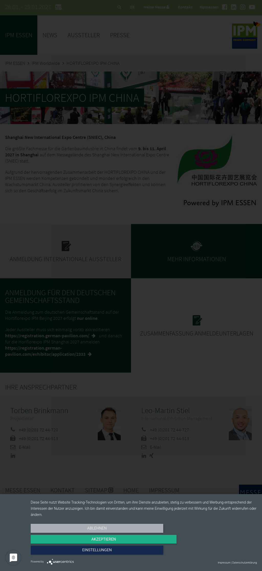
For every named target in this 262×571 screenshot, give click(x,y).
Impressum (224, 562)
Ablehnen (64, 552)
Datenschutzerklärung (244, 562)
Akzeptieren (144, 552)
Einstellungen (223, 552)
